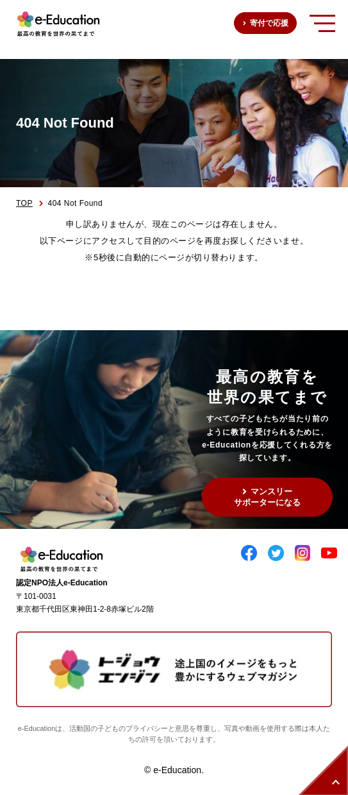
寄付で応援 (269, 23)
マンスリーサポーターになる (267, 497)
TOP (24, 203)
